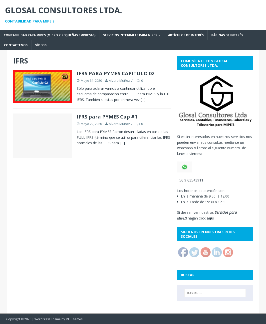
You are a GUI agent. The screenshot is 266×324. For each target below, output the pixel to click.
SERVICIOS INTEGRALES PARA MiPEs (130, 35)
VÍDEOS (40, 45)
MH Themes (74, 319)
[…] (143, 99)
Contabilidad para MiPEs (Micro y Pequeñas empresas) (49, 35)
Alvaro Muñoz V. (121, 80)
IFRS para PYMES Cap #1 (107, 116)
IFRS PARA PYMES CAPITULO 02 (115, 73)
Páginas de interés (227, 35)
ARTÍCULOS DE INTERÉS (186, 35)
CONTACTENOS (15, 45)
